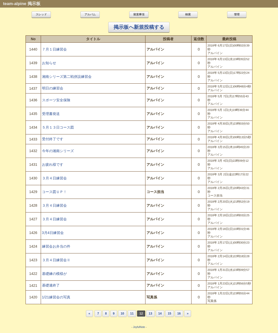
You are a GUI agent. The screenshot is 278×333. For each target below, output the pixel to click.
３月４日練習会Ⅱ (56, 260)
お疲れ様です (52, 164)
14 (160, 313)
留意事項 (138, 14)
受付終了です (52, 139)
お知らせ (49, 63)
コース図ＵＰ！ (54, 192)
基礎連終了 (51, 285)
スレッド (41, 14)
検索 (188, 14)
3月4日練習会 (53, 233)
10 (122, 313)
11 (132, 313)
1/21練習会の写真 (56, 297)
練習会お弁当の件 (56, 246)
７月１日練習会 (54, 49)
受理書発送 (51, 114)
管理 (237, 14)
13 (150, 313)
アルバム (90, 14)
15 (169, 313)
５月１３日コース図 (58, 127)
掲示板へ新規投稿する (139, 27)
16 (179, 313)
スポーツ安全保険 (56, 100)
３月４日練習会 (54, 178)
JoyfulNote (139, 327)
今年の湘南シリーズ (58, 151)
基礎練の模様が (54, 274)
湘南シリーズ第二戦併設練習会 (67, 77)
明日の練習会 (52, 88)
